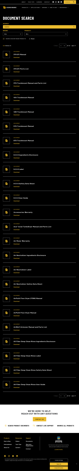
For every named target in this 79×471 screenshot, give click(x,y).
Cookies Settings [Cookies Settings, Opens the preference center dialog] (59, 460)
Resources (63, 7)
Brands (45, 7)
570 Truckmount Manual (24, 126)
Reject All (59, 464)
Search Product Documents (27, 426)
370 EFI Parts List (21, 69)
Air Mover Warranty (22, 241)
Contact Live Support (54, 426)
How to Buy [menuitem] (7, 446)
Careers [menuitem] (39, 2)
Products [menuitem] (6, 443)
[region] (39, 464)
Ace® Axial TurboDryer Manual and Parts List (32, 227)
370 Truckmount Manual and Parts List (30, 83)
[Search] (68, 2)
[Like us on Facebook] (53, 2)
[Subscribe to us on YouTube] (58, 2)
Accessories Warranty (23, 212)
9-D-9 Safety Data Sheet (24, 183)
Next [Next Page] (73, 45)
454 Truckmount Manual (24, 97)
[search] (74, 2)
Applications (35, 7)
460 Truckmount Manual (24, 112)
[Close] (76, 463)
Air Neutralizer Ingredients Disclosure (30, 255)
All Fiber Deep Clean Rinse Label (27, 356)
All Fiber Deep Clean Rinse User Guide (29, 384)
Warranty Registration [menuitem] (29, 450)
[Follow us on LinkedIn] (61, 2)
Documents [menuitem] (29, 446)
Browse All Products (39, 431)
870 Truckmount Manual (24, 140)
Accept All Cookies (59, 467)
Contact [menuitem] (47, 2)
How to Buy (54, 7)
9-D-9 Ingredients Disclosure (26, 155)
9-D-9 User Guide (21, 198)
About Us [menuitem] (6, 453)
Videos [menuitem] (17, 446)
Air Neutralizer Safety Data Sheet (28, 284)
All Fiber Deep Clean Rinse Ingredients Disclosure (34, 341)
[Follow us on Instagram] (56, 2)
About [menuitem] (24, 2)
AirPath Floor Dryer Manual (25, 313)
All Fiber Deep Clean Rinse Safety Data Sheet (33, 370)
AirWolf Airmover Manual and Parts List (30, 327)
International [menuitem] (8, 450)
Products (25, 7)
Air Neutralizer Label (22, 270)
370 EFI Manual (20, 54)
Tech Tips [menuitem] (31, 2)
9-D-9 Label (19, 169)
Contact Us (39, 419)
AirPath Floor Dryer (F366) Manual (28, 298)
